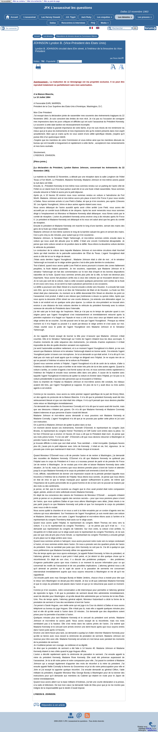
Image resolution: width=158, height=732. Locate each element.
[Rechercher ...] (119, 28)
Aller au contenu (19, 1)
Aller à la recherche (34, 1)
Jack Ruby (85, 17)
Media (104, 22)
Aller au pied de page (52, 1)
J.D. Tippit (70, 17)
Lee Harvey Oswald (50, 17)
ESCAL (149, 728)
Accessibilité (6, 1)
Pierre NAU (117, 58)
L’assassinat (29, 17)
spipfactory (152, 730)
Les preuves (144, 17)
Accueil (12, 17)
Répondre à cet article (53, 705)
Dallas (52, 22)
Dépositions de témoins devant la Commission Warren (76, 36)
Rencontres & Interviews (72, 22)
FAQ (92, 22)
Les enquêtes (104, 17)
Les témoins (124, 17)
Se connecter (11, 28)
